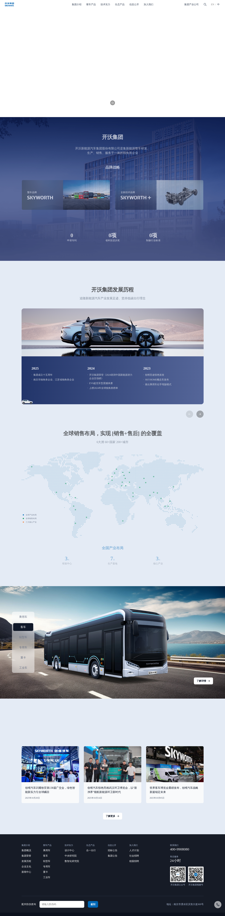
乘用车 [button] (23, 616)
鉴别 (93, 904)
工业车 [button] (23, 667)
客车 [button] (23, 627)
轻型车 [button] (23, 637)
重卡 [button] (23, 657)
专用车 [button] (23, 647)
